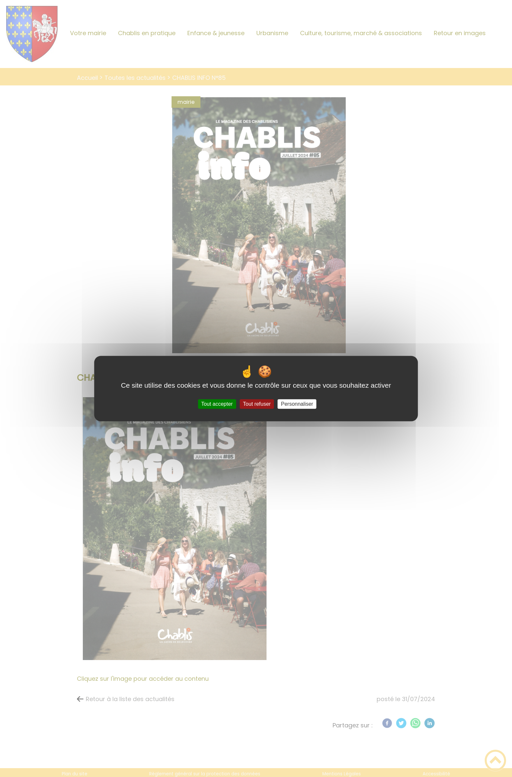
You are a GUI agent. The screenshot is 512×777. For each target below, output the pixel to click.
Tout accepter (217, 404)
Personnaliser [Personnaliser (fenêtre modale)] (297, 404)
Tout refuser (256, 404)
